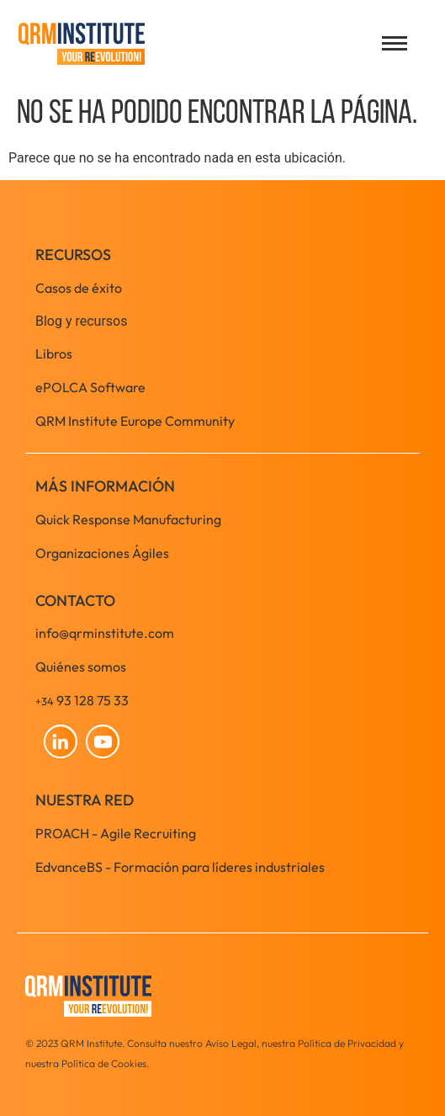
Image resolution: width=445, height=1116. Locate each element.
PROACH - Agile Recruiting (115, 833)
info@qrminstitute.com (104, 632)
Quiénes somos (80, 666)
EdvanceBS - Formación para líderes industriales (180, 866)
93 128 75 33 (82, 700)
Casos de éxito (78, 287)
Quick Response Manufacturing (128, 519)
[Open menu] (394, 43)
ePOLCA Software (90, 387)
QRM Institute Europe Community (135, 420)
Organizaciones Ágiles (102, 553)
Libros (53, 353)
